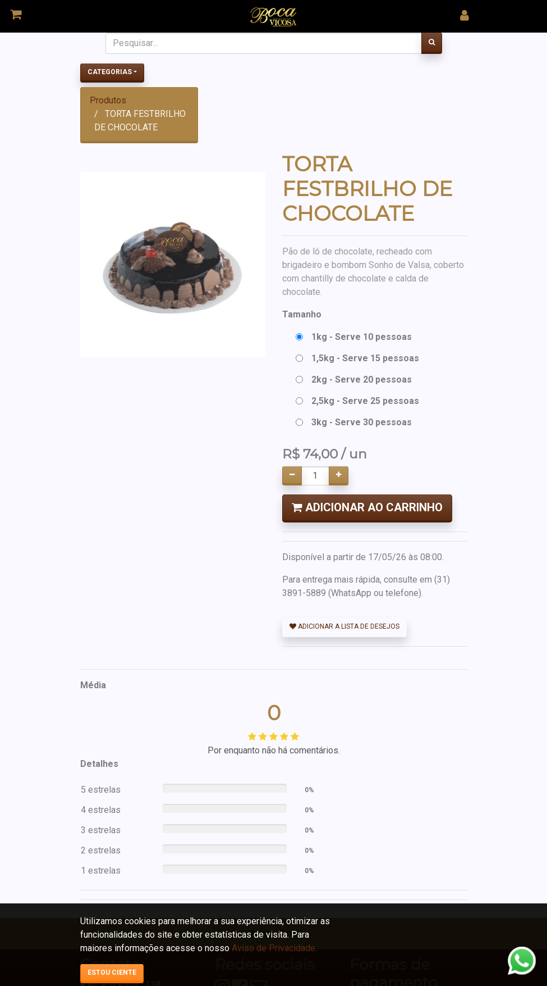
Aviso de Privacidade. (274, 948)
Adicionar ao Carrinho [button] (367, 507)
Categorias (110, 72)
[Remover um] (292, 475)
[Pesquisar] (431, 43)
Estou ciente (112, 972)
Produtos (108, 100)
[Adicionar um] (338, 475)
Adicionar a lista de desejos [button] (344, 626)
